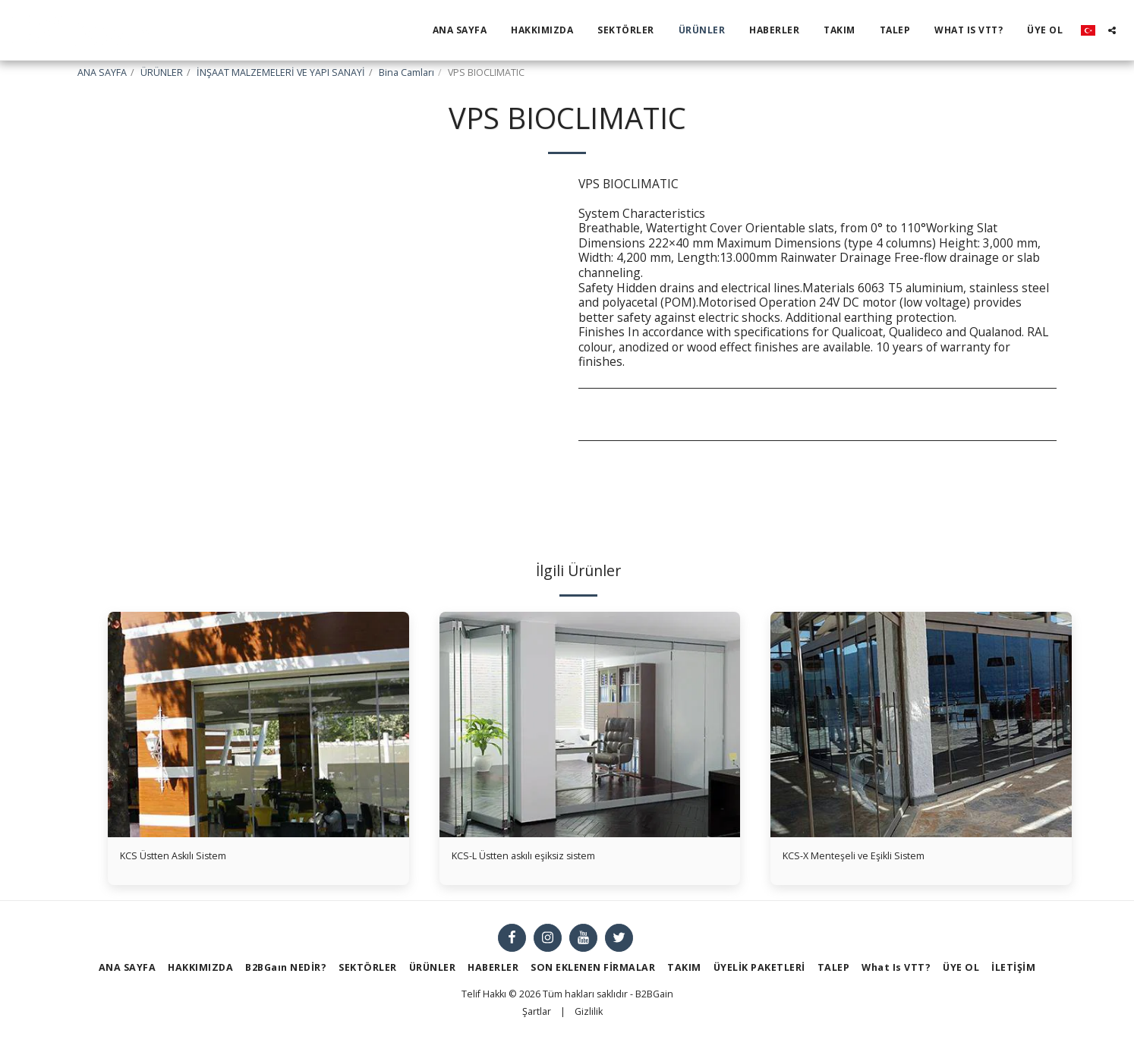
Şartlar (536, 1015)
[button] (1112, 30)
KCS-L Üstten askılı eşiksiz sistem (544, 857)
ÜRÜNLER (161, 72)
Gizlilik (589, 1015)
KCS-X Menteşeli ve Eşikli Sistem (872, 857)
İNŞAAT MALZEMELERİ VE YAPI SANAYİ (281, 72)
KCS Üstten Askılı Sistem (188, 857)
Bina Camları (406, 72)
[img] (258, 724)
